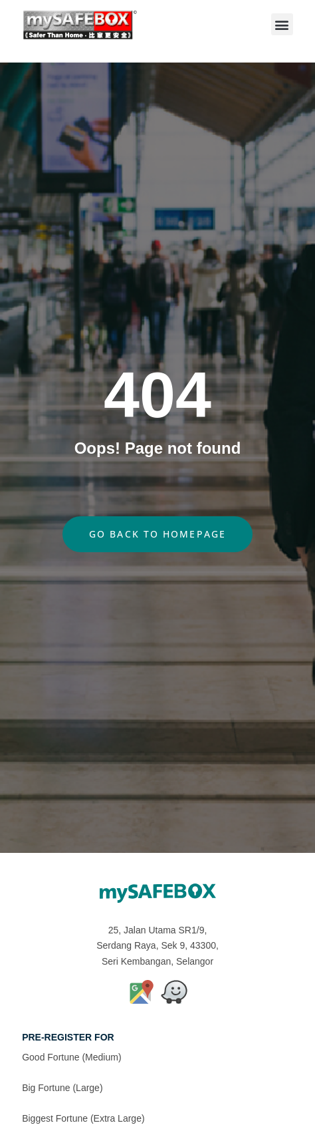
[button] (282, 24)
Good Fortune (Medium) (71, 1057)
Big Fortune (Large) (62, 1087)
